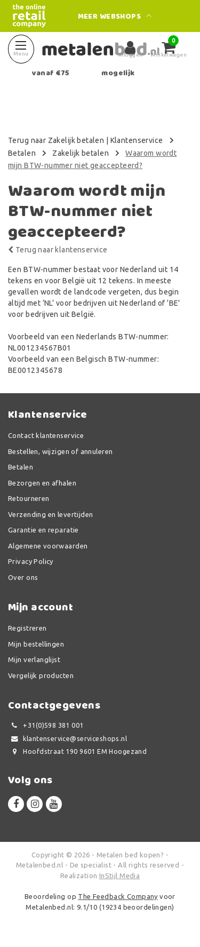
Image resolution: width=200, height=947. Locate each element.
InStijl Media (119, 875)
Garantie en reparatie (43, 530)
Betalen (22, 153)
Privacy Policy (30, 561)
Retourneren (29, 498)
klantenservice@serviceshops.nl (67, 739)
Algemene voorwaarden (47, 546)
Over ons (23, 577)
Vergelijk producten (41, 675)
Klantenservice (136, 140)
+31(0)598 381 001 (46, 725)
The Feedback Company (117, 896)
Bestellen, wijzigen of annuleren (60, 451)
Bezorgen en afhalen (42, 483)
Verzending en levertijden (50, 514)
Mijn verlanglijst (34, 659)
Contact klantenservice (46, 435)
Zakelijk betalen (80, 153)
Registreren (27, 628)
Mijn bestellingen (36, 644)
